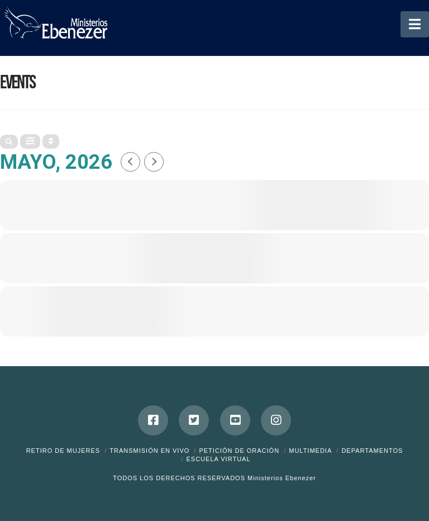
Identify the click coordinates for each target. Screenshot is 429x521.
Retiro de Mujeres (63, 450)
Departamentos (372, 450)
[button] (415, 24)
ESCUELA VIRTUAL (218, 459)
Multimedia (310, 450)
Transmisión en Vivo (149, 450)
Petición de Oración (239, 450)
